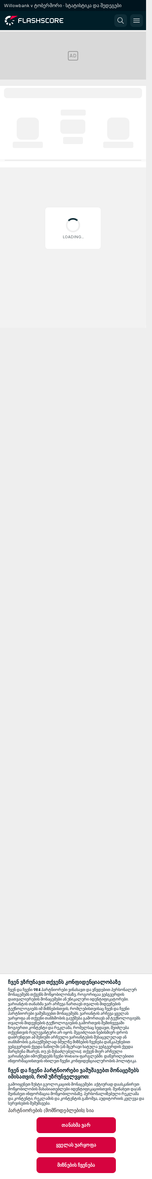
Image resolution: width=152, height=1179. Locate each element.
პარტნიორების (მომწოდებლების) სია (51, 1110)
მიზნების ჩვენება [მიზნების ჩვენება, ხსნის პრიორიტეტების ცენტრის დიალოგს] (76, 1165)
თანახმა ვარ (76, 1125)
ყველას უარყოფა (76, 1145)
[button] (120, 20)
